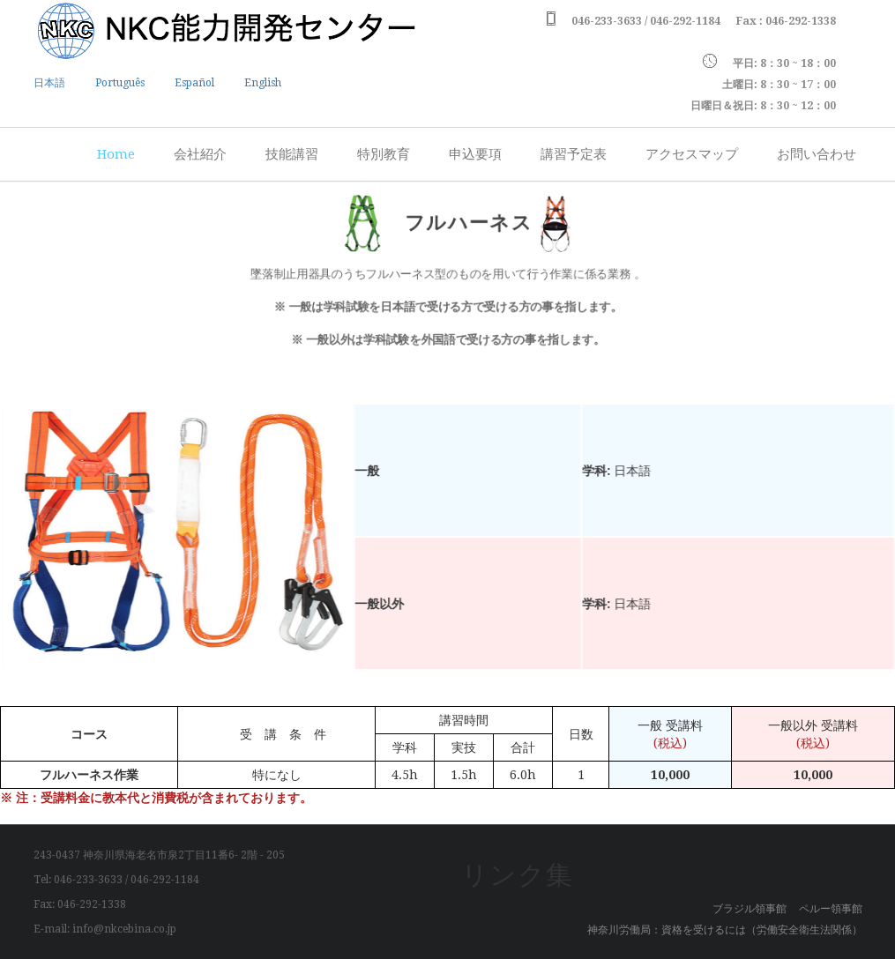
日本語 (49, 83)
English (262, 83)
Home (116, 154)
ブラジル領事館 (749, 909)
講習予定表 (574, 154)
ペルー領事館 (830, 909)
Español (194, 83)
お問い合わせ (816, 154)
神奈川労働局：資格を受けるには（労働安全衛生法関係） (724, 930)
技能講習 (291, 154)
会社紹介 (200, 154)
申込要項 (475, 154)
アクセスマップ (691, 154)
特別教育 (383, 154)
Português (120, 83)
